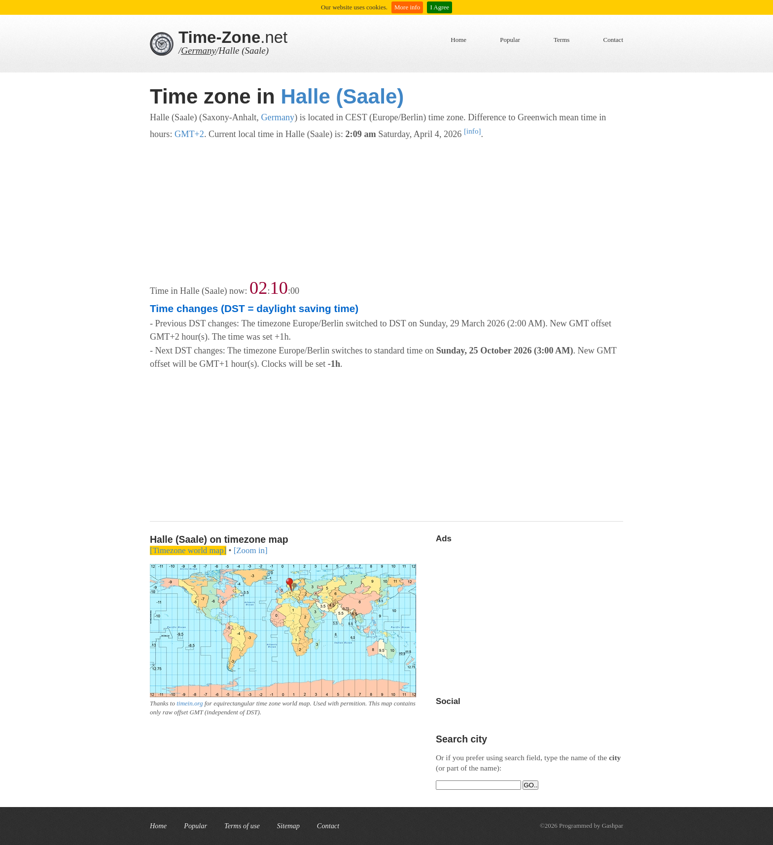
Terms (561, 39)
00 (294, 291)
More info (407, 7)
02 (258, 288)
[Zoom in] (251, 550)
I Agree (439, 7)
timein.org (189, 703)
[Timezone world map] (188, 550)
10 (279, 288)
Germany (198, 50)
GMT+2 (189, 134)
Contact (613, 39)
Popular (510, 39)
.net (232, 37)
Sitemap (288, 826)
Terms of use (242, 826)
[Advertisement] (386, 210)
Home (458, 39)
